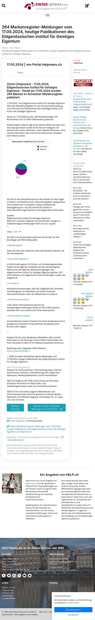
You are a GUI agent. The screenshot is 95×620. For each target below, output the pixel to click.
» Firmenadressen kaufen (18, 315)
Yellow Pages (7, 595)
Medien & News (8, 587)
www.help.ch (31, 483)
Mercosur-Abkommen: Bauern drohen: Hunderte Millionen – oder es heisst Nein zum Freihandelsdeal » (82, 177)
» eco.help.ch (13, 283)
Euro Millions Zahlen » (87, 295)
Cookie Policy (73, 602)
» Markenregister (14, 245)
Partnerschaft (8, 593)
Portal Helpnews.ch (17, 421)
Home (4, 48)
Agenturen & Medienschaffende (63, 561)
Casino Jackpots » (89, 320)
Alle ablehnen (73, 615)
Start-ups (53, 564)
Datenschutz (7, 614)
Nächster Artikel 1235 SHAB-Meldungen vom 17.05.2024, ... (46, 407)
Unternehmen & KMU (58, 559)
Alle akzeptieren (73, 609)
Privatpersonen (56, 567)
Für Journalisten (9, 598)
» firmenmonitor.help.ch (18, 299)
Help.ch (33, 612)
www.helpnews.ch (15, 439)
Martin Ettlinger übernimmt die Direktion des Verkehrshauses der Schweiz (81, 122)
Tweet (20, 72)
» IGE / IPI (17, 231)
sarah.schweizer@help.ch (18, 351)
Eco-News (15, 48)
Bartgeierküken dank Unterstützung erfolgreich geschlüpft (82, 102)
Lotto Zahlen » (89, 271)
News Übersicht (15, 407)
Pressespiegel (8, 590)
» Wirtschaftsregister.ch (17, 258)
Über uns (43, 612)
